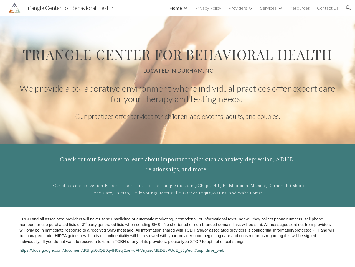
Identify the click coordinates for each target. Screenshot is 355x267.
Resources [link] (300, 8)
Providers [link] (238, 8)
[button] (348, 7)
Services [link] (268, 8)
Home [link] (175, 8)
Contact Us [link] (327, 8)
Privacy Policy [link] (208, 8)
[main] (177, 57)
